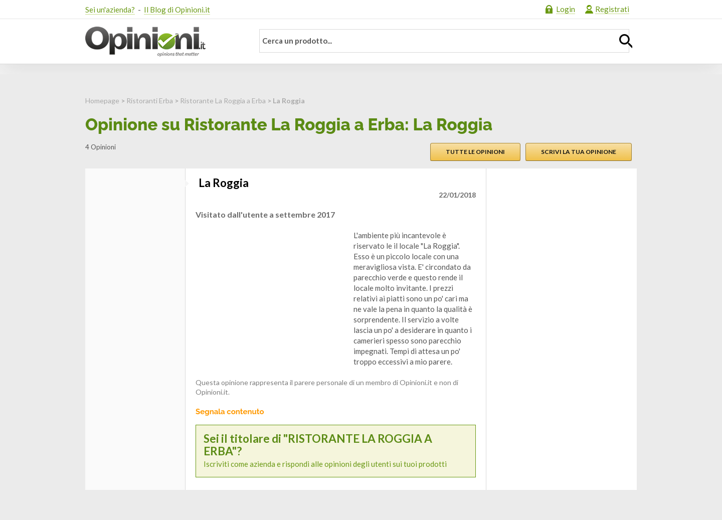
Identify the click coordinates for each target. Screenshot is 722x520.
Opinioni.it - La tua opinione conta (163, 41)
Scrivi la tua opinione (578, 151)
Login (565, 9)
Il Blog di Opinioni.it (177, 9)
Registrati (612, 9)
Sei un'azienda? (110, 9)
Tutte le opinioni (475, 151)
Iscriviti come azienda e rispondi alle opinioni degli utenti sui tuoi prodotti (336, 451)
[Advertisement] (271, 293)
